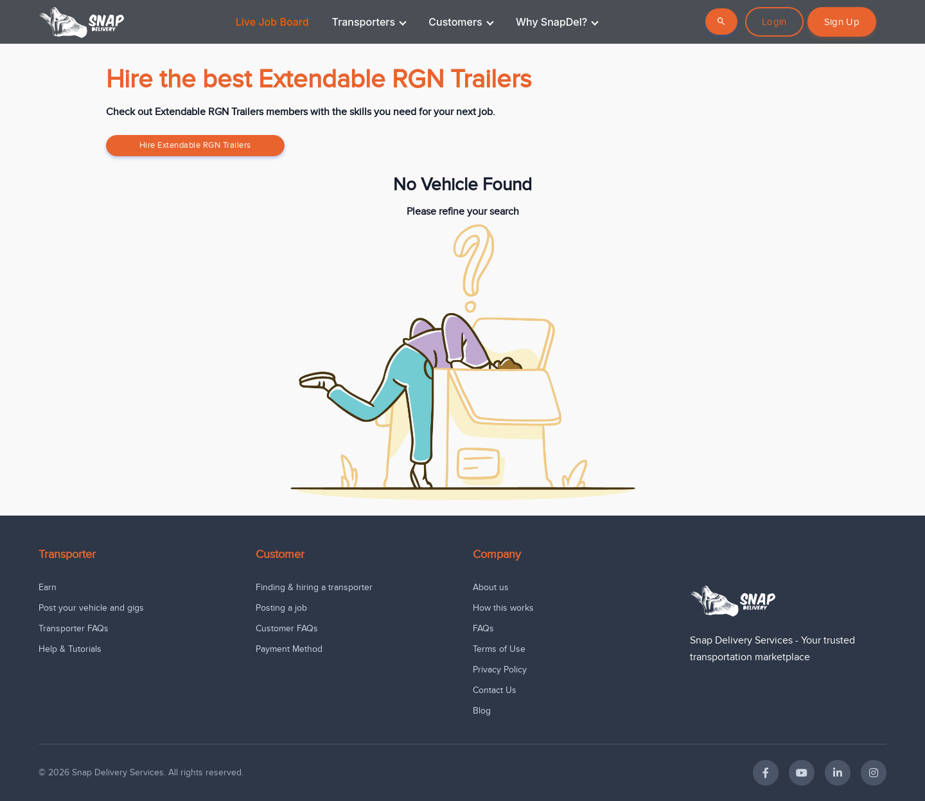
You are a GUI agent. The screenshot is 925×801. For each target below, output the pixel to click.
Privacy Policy (500, 669)
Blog (482, 710)
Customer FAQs (287, 628)
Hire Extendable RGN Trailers (195, 145)
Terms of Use (499, 649)
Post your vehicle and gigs (91, 607)
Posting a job (281, 607)
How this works (503, 607)
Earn (48, 587)
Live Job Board (272, 21)
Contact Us (494, 690)
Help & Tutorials (70, 649)
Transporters (369, 21)
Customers (460, 21)
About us (491, 587)
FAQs (483, 628)
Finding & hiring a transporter (314, 587)
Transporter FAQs (74, 628)
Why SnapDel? (557, 21)
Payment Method (289, 649)
